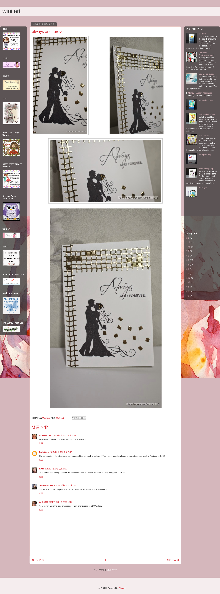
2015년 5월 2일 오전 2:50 (56, 469)
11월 (188, 242)
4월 (187, 264)
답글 (41, 443)
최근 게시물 (38, 560)
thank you (203, 188)
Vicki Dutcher (45, 435)
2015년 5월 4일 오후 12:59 (60, 502)
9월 (187, 287)
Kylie (41, 469)
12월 (188, 278)
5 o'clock (202, 34)
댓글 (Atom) (112, 570)
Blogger (122, 588)
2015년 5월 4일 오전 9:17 (65, 485)
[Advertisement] (195, 215)
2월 (187, 238)
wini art (11, 11)
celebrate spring (206, 169)
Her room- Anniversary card (206, 54)
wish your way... (206, 154)
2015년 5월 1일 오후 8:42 (61, 452)
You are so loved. (206, 74)
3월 (187, 269)
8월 (187, 291)
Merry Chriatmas (206, 100)
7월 (187, 251)
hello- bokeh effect (207, 114)
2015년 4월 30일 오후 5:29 (64, 435)
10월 (188, 247)
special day (204, 135)
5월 (187, 260)
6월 (187, 256)
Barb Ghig (44, 452)
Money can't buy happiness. (200, 93)
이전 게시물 (172, 560)
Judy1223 (43, 502)
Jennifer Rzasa (46, 485)
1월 (187, 273)
